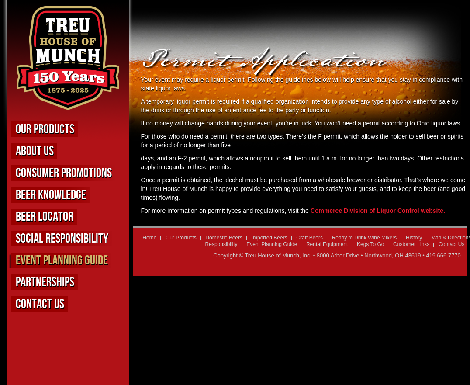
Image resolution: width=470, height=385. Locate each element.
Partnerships (45, 282)
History (414, 238)
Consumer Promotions (64, 173)
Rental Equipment (327, 244)
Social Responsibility (62, 238)
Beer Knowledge (51, 195)
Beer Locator (44, 217)
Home (149, 238)
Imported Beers (269, 238)
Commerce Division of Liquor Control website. (378, 210)
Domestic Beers (223, 238)
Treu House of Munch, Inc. (278, 255)
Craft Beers (309, 238)
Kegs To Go (370, 244)
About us (35, 151)
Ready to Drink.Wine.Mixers (364, 238)
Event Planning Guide (62, 260)
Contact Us (40, 304)
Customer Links (411, 244)
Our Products (45, 129)
